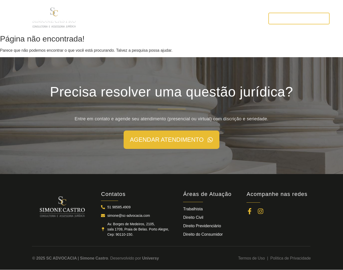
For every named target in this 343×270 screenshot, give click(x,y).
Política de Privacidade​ (290, 258)
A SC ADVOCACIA (126, 18)
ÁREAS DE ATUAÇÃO (174, 18)
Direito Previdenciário (202, 226)
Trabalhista (193, 209)
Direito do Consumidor (203, 234)
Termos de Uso (252, 258)
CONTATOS (245, 18)
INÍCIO (92, 18)
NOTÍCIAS (215, 18)
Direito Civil (193, 217)
